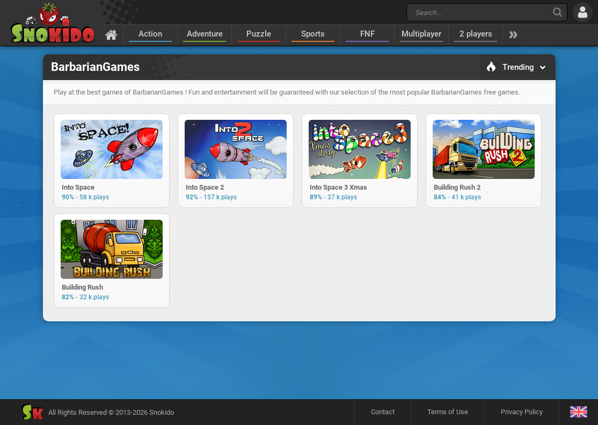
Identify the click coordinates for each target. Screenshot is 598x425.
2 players (476, 34)
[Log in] (583, 12)
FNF (367, 34)
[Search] (557, 12)
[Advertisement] (299, 360)
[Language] (578, 412)
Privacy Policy (522, 412)
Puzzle (258, 34)
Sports (313, 34)
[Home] (111, 34)
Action (150, 34)
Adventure (205, 34)
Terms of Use (447, 412)
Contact (383, 412)
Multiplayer (421, 34)
